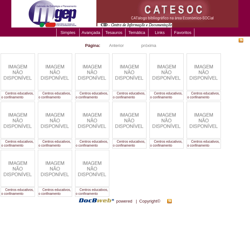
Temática (136, 32)
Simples (67, 32)
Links (160, 32)
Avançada (91, 32)
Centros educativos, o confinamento (17, 95)
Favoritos (182, 32)
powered (124, 201)
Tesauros (114, 32)
